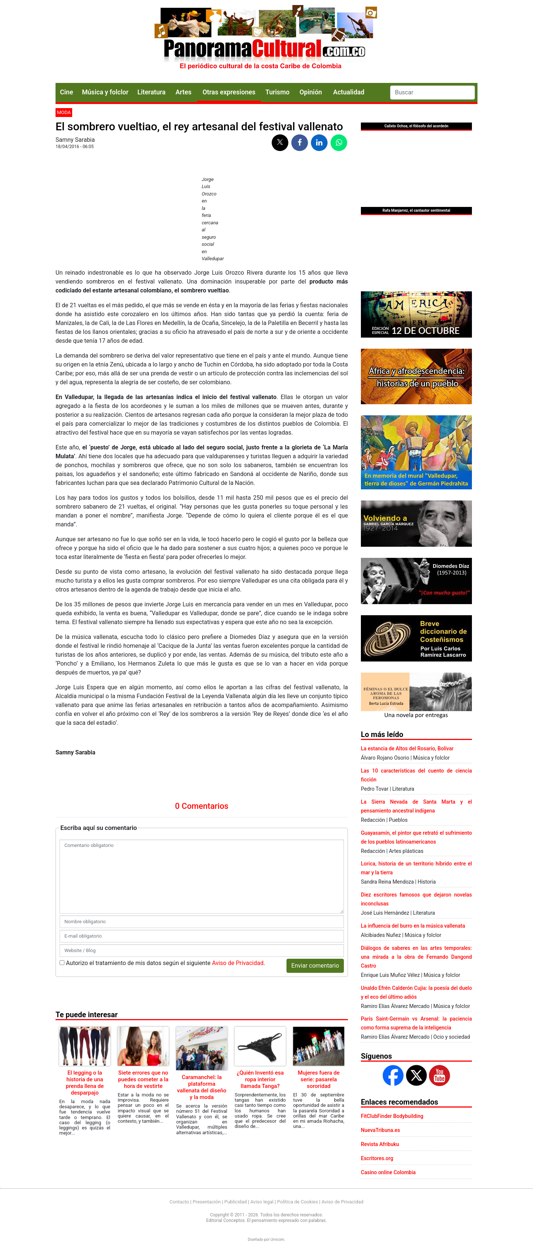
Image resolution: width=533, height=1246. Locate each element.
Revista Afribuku (380, 1144)
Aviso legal (262, 1202)
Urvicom (277, 1239)
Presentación (206, 1202)
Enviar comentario (315, 965)
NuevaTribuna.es (380, 1130)
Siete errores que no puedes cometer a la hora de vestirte (143, 1079)
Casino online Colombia (388, 1172)
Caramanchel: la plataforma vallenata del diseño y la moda (201, 1087)
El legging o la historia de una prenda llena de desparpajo (85, 1082)
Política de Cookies (297, 1202)
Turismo (277, 92)
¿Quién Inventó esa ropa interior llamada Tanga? (260, 1079)
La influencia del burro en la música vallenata (413, 926)
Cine (66, 92)
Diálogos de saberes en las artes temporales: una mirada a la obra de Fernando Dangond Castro (416, 957)
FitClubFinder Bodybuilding (392, 1116)
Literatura (151, 92)
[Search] (432, 93)
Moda (64, 112)
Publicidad (235, 1202)
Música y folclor (105, 92)
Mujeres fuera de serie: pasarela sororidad (319, 1079)
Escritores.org (377, 1158)
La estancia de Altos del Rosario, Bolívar (407, 748)
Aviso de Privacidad (238, 963)
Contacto (179, 1202)
